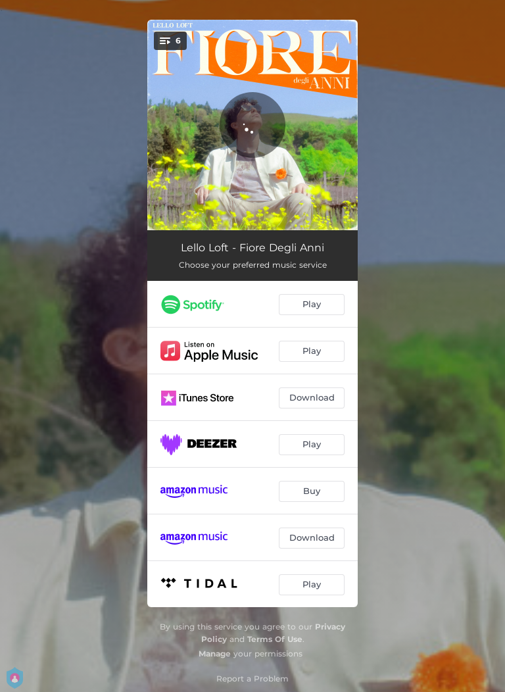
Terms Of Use (274, 639)
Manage (215, 653)
